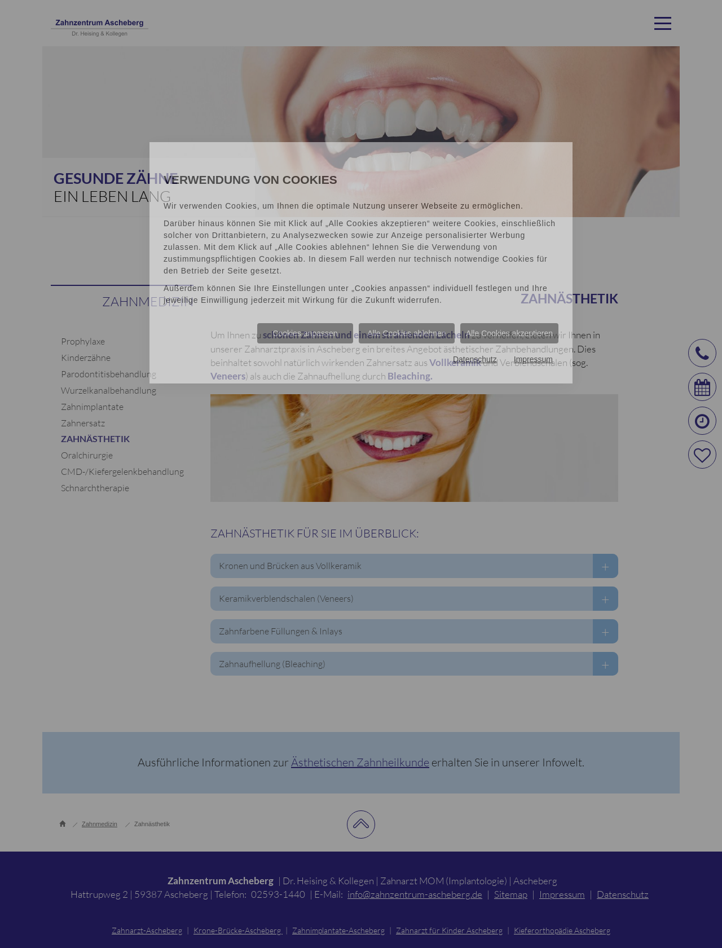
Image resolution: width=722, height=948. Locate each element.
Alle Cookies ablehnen (406, 333)
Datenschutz (475, 359)
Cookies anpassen (304, 333)
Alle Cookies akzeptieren (509, 333)
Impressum (533, 359)
